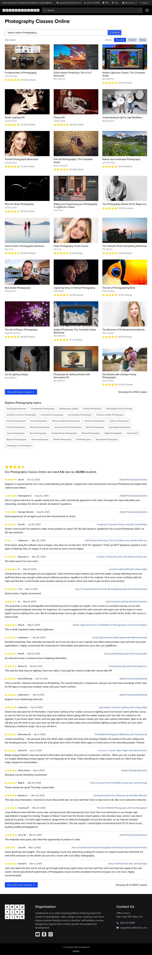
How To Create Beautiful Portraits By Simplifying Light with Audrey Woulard (111, 589)
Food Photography (38, 420)
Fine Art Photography (16, 420)
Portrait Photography (16, 427)
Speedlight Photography (119, 427)
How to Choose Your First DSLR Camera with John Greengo (118, 783)
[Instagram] (50, 934)
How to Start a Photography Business (24, 246)
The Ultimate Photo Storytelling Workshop (124, 246)
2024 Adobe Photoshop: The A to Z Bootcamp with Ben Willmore (116, 540)
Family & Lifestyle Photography (109, 414)
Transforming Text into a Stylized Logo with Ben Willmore (120, 795)
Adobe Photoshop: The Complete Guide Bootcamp (75, 331)
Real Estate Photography (18, 287)
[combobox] (92, 10)
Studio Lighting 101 (14, 117)
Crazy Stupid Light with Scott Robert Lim (128, 666)
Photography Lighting (68, 408)
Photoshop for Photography (19, 445)
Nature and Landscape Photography (121, 159)
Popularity (120, 39)
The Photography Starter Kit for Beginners (124, 204)
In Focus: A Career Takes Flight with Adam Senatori (122, 750)
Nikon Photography (38, 433)
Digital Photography (113, 433)
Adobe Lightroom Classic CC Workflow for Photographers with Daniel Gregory (110, 625)
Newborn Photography (94, 420)
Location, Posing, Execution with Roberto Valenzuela (122, 556)
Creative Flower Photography (64, 433)
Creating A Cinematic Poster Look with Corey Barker (122, 524)
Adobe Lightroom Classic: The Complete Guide (123, 74)
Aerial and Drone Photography (67, 427)
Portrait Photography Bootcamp (21, 159)
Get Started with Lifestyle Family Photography (119, 376)
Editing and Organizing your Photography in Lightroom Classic (75, 205)
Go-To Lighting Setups (16, 374)
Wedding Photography (40, 427)
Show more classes (21, 392)
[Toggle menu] (147, 10)
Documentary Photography (80, 414)
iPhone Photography (91, 433)
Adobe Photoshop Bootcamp (133, 479)
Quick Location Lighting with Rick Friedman (126, 601)
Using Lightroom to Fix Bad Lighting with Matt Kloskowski (119, 637)
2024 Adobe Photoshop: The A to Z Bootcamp (73, 74)
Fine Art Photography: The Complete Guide (73, 160)
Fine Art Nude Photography (19, 204)
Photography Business (16, 408)
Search (114, 32)
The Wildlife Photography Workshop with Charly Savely (121, 734)
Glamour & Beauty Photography (66, 420)
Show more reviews (21, 885)
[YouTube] (37, 934)
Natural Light (132, 433)
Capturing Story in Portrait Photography (74, 287)
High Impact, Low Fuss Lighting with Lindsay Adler (123, 707)
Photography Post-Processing (119, 408)
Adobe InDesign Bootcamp (134, 770)
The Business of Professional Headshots (123, 329)
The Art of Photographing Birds (118, 287)
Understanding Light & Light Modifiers (122, 117)
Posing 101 (59, 117)
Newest (132, 39)
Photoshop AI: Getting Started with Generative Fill (72, 376)
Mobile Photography (95, 427)
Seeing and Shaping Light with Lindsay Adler (125, 653)
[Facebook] (44, 934)
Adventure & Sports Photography (21, 414)
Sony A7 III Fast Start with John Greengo (128, 863)
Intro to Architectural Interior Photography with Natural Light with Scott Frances (109, 847)
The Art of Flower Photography (21, 329)
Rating (143, 39)
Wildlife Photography (62, 439)
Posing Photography (92, 408)
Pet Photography (83, 439)
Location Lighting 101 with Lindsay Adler (128, 569)
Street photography (39, 439)
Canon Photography (15, 433)
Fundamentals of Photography (21, 72)
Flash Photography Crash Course (71, 246)
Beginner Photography (17, 439)
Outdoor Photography (119, 420)
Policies (76, 951)
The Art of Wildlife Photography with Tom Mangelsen (122, 808)
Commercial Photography (52, 414)
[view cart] (115, 2)
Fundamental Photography (42, 408)
